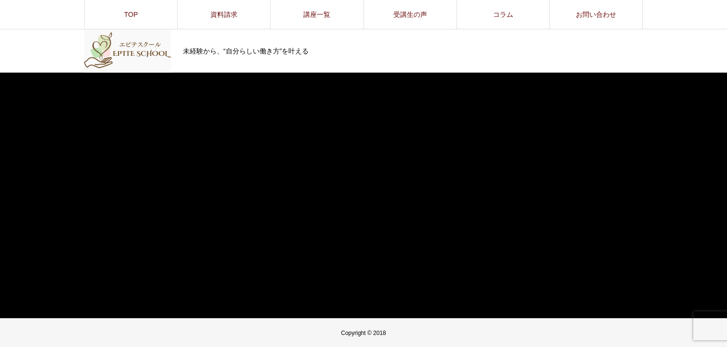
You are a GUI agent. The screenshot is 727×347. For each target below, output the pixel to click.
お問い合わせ (596, 14)
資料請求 (223, 14)
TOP (131, 14)
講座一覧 (316, 14)
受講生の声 (410, 14)
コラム (503, 14)
